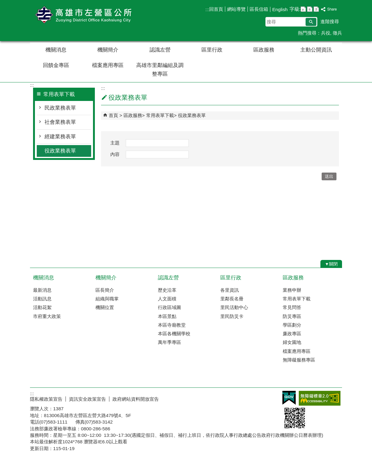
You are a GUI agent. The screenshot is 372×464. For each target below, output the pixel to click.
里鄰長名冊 (231, 298)
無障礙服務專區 (299, 359)
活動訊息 (42, 298)
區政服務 (263, 50)
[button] (311, 22)
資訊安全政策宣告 (87, 399)
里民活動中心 (234, 307)
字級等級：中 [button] (310, 9)
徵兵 (337, 33)
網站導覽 (236, 9)
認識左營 (160, 50)
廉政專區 (292, 333)
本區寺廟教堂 (172, 325)
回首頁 (216, 9)
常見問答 (292, 307)
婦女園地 (292, 342)
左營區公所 (82, 15)
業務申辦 (292, 290)
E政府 (289, 398)
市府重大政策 (47, 316)
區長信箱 (259, 9)
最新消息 (42, 290)
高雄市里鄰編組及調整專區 (160, 69)
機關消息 (55, 50)
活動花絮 (42, 307)
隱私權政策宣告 (46, 399)
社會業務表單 (60, 122)
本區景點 (167, 316)
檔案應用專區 (108, 65)
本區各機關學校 (174, 333)
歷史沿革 (167, 290)
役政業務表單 (60, 151)
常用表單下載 (160, 115)
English (280, 9)
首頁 (113, 115)
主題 (115, 142)
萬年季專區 (169, 342)
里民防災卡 (231, 316)
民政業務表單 (60, 108)
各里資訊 (229, 290)
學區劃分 (292, 325)
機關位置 (104, 307)
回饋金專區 (56, 65)
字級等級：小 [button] (303, 9)
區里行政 (211, 50)
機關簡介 (107, 50)
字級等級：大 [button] (316, 9)
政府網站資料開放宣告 (135, 399)
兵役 (325, 33)
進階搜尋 (329, 21)
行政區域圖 (169, 307)
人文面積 (167, 298)
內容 (115, 154)
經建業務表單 (60, 137)
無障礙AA (319, 398)
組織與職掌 (107, 298)
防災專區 (292, 316)
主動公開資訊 (316, 50)
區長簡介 (104, 290)
